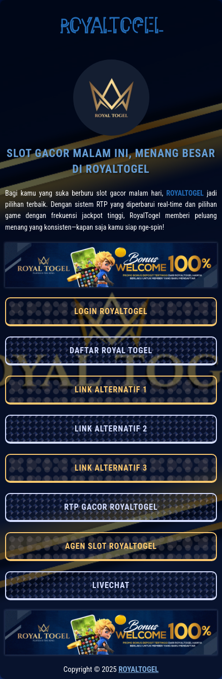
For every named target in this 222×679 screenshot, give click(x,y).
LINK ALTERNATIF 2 (111, 429)
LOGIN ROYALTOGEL (110, 311)
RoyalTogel (185, 193)
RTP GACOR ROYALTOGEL (110, 507)
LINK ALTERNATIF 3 (111, 468)
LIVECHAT (111, 585)
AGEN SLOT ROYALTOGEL (111, 546)
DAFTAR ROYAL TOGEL (111, 350)
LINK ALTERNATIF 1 (111, 389)
